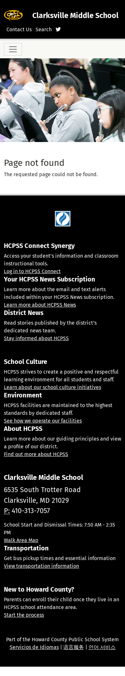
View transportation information (41, 566)
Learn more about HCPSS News (40, 305)
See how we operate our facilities (43, 421)
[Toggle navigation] (13, 49)
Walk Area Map (21, 540)
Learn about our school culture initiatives (52, 387)
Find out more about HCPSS (36, 454)
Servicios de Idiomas (34, 647)
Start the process (24, 615)
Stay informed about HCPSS (36, 338)
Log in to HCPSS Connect (32, 271)
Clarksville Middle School (75, 15)
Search (44, 29)
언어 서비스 (102, 647)
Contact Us (19, 29)
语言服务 (73, 647)
